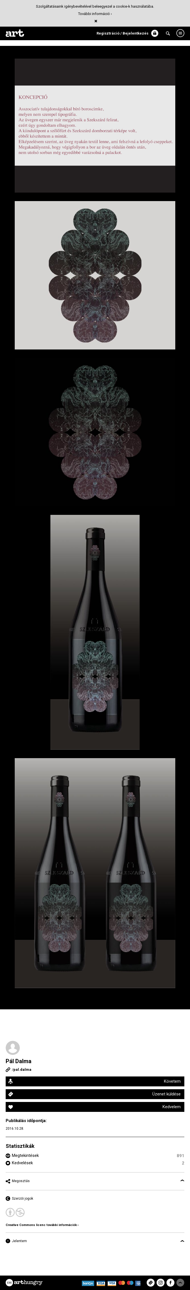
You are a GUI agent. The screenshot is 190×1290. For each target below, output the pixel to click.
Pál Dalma (18, 1061)
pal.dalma (22, 1069)
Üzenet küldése (166, 1094)
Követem (172, 1081)
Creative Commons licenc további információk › (42, 1225)
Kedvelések (22, 1162)
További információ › (95, 14)
